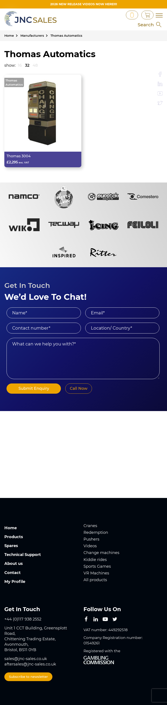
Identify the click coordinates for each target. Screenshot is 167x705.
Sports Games (97, 566)
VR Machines (96, 573)
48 (35, 65)
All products (95, 579)
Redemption (96, 532)
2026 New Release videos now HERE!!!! (83, 4)
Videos (90, 546)
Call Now (78, 388)
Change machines (101, 552)
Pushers (91, 539)
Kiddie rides (95, 559)
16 (20, 65)
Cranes (90, 525)
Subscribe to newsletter (28, 677)
